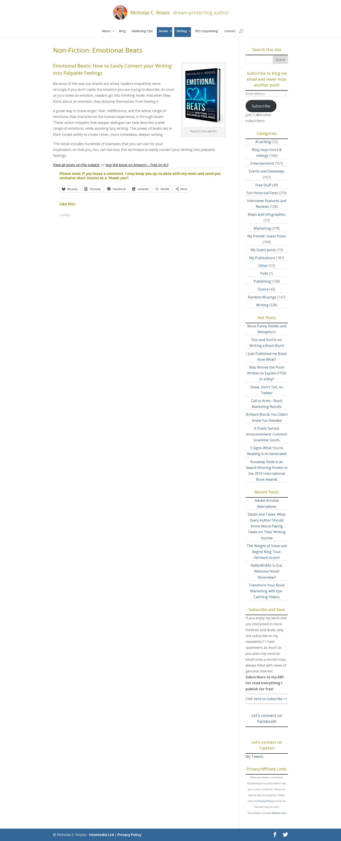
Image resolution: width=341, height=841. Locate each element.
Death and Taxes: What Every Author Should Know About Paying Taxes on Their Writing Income (267, 526)
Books (163, 31)
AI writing (263, 141)
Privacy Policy (265, 801)
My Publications (262, 257)
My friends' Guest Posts (266, 236)
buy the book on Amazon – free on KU (137, 164)
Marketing (262, 228)
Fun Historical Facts (262, 192)
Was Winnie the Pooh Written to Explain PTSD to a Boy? (266, 373)
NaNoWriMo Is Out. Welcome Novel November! (267, 571)
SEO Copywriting (206, 31)
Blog (122, 31)
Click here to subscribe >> (266, 698)
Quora (263, 289)
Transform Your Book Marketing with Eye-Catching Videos (267, 591)
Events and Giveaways (266, 171)
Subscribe (261, 106)
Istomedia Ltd (101, 834)
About (106, 31)
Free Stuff (263, 185)
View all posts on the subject (76, 164)
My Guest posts (263, 249)
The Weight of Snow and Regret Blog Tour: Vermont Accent (267, 551)
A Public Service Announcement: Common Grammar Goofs (266, 434)
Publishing (262, 281)
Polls (264, 273)
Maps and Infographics (267, 214)
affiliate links (279, 813)
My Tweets (254, 756)
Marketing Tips (142, 31)
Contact (230, 31)
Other (263, 265)
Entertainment (262, 163)
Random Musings (262, 297)
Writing (181, 31)
